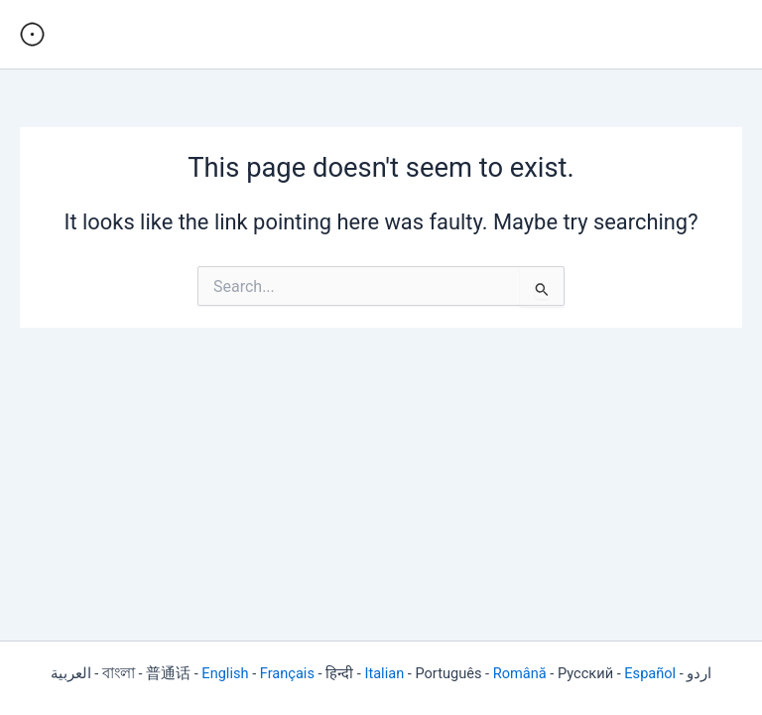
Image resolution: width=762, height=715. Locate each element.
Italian (384, 673)
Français (287, 673)
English (224, 673)
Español (650, 673)
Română (520, 673)
